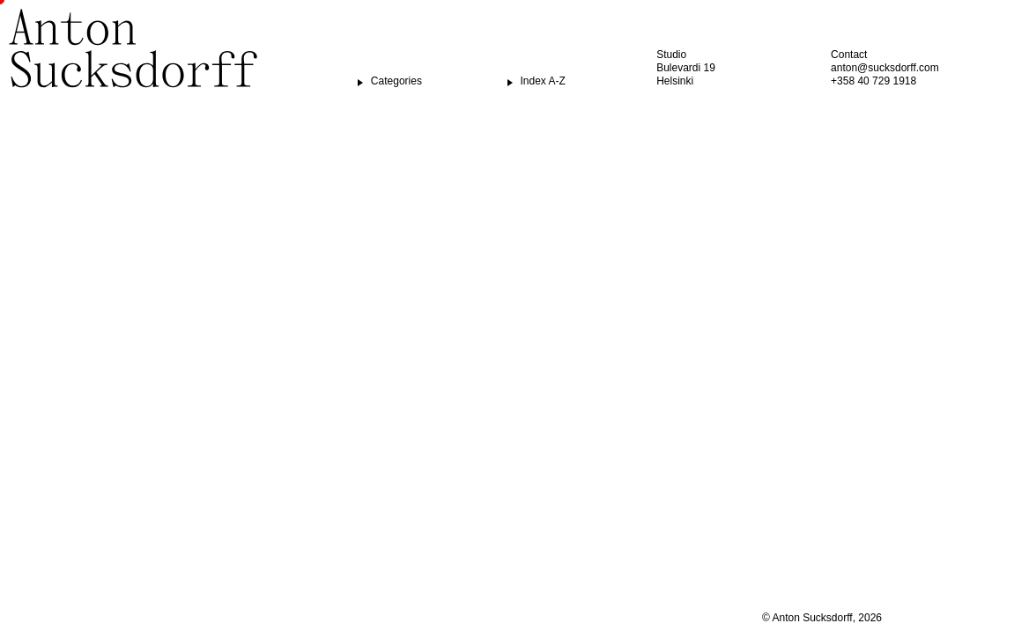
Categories (396, 81)
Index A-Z (543, 81)
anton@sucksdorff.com (885, 68)
